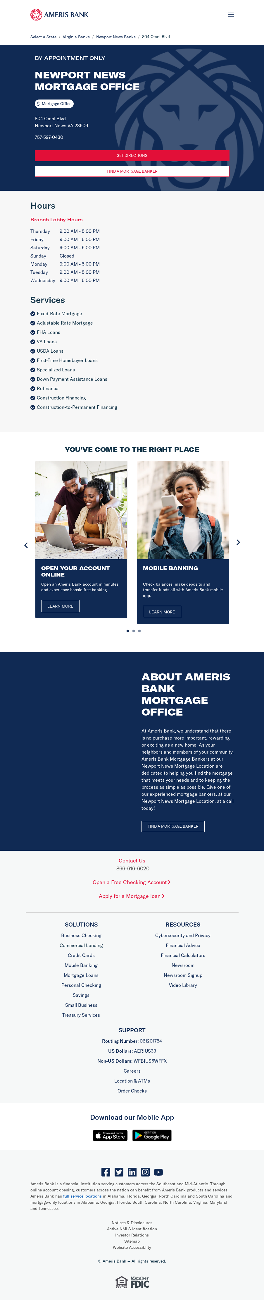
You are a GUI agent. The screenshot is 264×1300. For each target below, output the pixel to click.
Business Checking (81, 935)
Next (238, 542)
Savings (81, 995)
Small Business (81, 1005)
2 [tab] (132, 629)
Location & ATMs (132, 1081)
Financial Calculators (183, 955)
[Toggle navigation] (231, 14)
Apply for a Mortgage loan (132, 896)
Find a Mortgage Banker (132, 171)
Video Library (183, 985)
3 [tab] (138, 629)
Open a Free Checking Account (132, 882)
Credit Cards (81, 955)
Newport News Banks (116, 37)
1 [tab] (126, 629)
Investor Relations (132, 1235)
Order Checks (132, 1091)
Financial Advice (183, 945)
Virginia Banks (76, 37)
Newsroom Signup (183, 975)
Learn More (60, 606)
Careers (132, 1071)
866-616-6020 (132, 868)
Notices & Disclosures (132, 1222)
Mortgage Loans (81, 975)
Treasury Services (81, 1015)
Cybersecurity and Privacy (182, 935)
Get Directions (132, 155)
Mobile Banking (81, 965)
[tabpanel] (81, 539)
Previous (26, 545)
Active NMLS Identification (132, 1229)
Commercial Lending (81, 945)
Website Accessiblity (132, 1247)
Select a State (43, 37)
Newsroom (183, 965)
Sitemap (132, 1241)
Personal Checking (81, 985)
